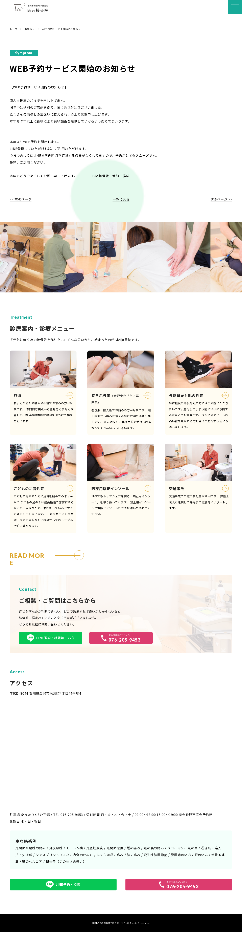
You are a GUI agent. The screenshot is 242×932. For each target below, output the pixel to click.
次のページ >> (221, 199)
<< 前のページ (20, 199)
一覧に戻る (121, 199)
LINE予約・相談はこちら (50, 638)
